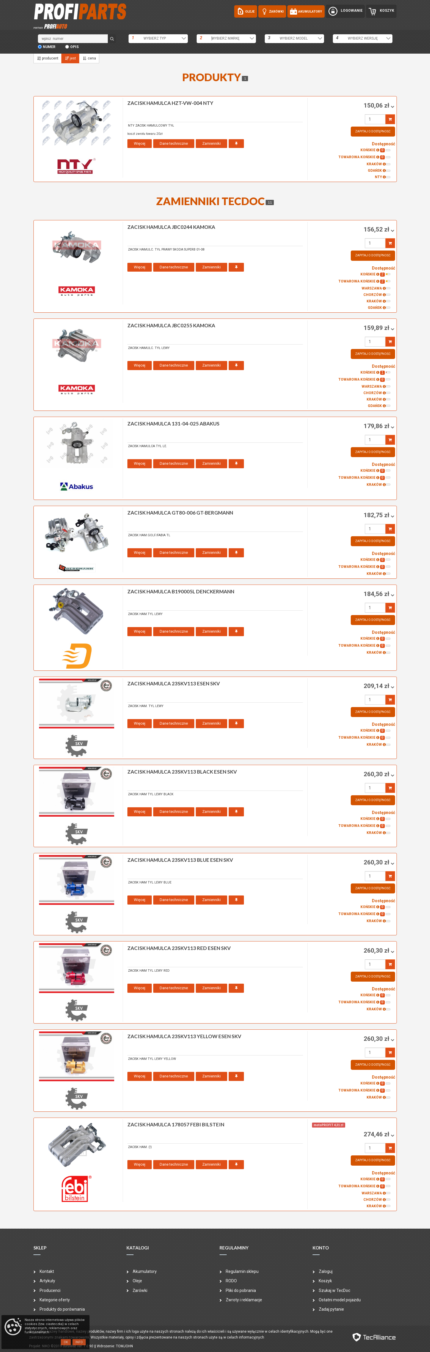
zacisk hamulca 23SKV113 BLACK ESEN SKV (182, 772)
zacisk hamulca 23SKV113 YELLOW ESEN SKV (184, 1036)
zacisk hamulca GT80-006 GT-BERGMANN (180, 513)
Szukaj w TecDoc (334, 1290)
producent (47, 58)
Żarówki (140, 1290)
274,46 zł (377, 1134)
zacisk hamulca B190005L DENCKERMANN (180, 591)
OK (66, 1342)
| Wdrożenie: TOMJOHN (114, 1346)
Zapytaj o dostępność (373, 131)
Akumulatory (145, 1271)
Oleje (137, 1280)
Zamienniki (211, 143)
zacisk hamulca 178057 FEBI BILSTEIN (175, 1124)
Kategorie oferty (55, 1299)
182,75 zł (377, 515)
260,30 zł (377, 774)
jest (70, 58)
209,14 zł (377, 685)
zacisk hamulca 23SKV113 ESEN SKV (173, 683)
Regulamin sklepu (242, 1271)
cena (89, 58)
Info (79, 1342)
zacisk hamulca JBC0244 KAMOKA (171, 227)
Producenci (50, 1290)
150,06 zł (377, 105)
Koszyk (325, 1280)
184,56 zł (377, 593)
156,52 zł (377, 229)
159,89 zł (377, 327)
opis (74, 47)
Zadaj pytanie (331, 1309)
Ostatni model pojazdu (340, 1299)
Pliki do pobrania (241, 1290)
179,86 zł (377, 426)
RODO (231, 1280)
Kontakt (47, 1271)
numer (49, 47)
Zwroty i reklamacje (244, 1299)
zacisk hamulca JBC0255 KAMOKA (171, 325)
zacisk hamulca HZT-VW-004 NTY (170, 103)
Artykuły (47, 1280)
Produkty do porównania (62, 1309)
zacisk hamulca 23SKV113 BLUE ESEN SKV (180, 860)
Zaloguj (326, 1271)
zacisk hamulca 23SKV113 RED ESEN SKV (179, 948)
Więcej (139, 143)
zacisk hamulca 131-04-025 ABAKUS (173, 423)
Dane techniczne (174, 143)
